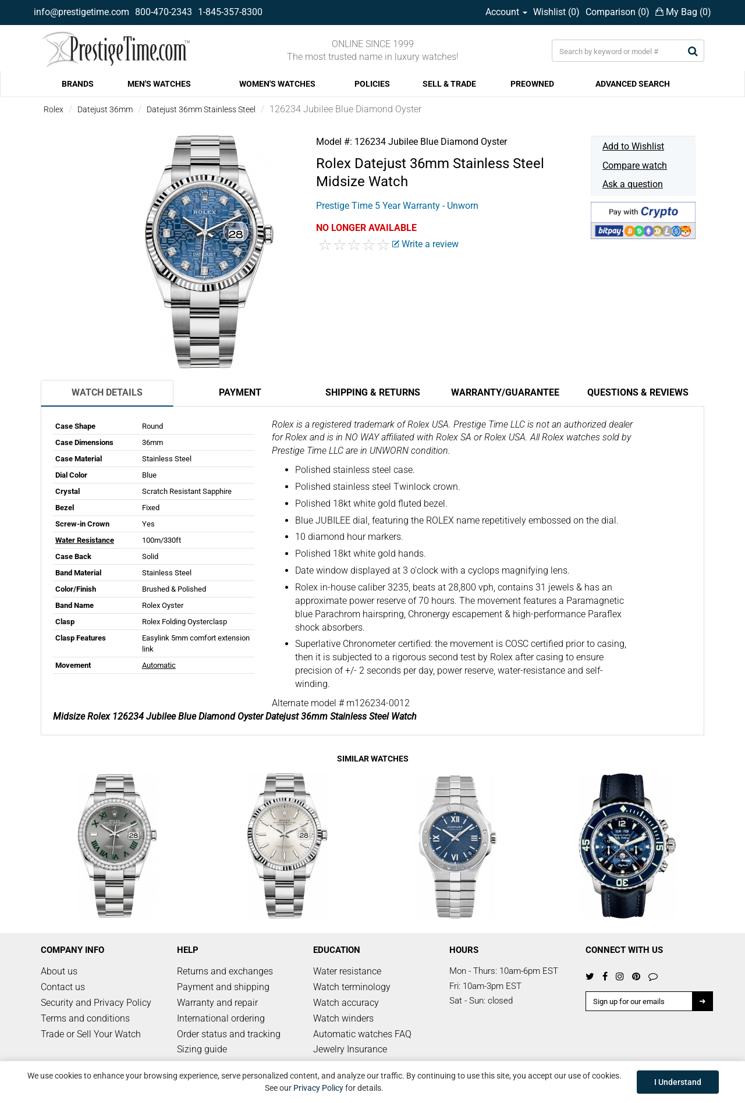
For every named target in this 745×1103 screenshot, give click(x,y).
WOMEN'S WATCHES (277, 83)
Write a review (425, 244)
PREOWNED (532, 83)
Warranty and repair (217, 1002)
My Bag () (683, 11)
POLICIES (372, 83)
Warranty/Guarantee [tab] (505, 392)
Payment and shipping (223, 986)
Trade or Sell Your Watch (91, 1034)
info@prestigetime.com (81, 11)
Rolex (53, 109)
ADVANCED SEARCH (632, 83)
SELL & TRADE (449, 83)
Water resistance (347, 971)
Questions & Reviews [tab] (638, 392)
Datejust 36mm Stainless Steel (201, 109)
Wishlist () (556, 11)
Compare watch (634, 165)
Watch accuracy (346, 1002)
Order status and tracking (229, 1034)
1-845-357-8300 (230, 11)
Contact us (63, 986)
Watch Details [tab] (107, 392)
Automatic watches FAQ (362, 1034)
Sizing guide (202, 1049)
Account (506, 11)
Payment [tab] (240, 392)
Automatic (159, 665)
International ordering (221, 1018)
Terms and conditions (85, 1018)
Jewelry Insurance (350, 1049)
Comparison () (618, 11)
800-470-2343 (163, 11)
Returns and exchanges (225, 971)
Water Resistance (84, 540)
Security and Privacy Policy (96, 1002)
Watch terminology (352, 986)
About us (59, 971)
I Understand (677, 1082)
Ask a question (632, 184)
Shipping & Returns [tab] (372, 392)
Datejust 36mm (105, 109)
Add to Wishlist (633, 146)
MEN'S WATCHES (159, 83)
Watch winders (343, 1018)
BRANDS (78, 83)
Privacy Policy (318, 1088)
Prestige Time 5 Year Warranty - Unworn (397, 205)
